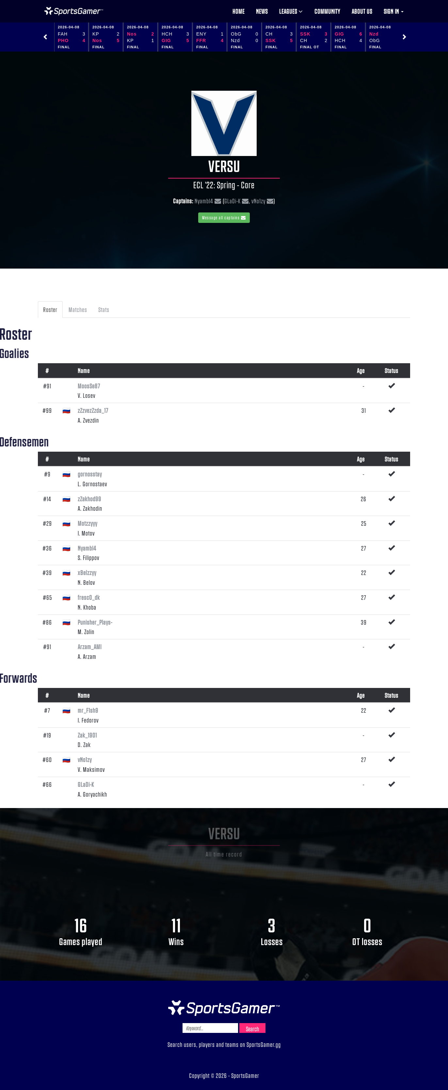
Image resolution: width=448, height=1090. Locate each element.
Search (252, 1029)
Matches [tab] (78, 309)
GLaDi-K (232, 201)
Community (327, 11)
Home (238, 11)
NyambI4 (204, 201)
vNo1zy (258, 201)
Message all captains (224, 217)
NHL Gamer (73, 11)
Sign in (394, 11)
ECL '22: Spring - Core (224, 184)
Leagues (291, 11)
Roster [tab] (50, 309)
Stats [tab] (103, 309)
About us (362, 11)
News (262, 11)
